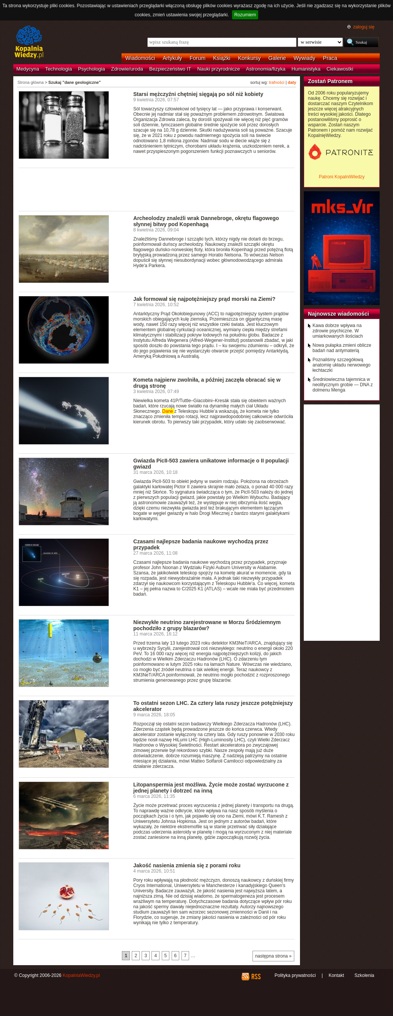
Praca (330, 58)
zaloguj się (363, 27)
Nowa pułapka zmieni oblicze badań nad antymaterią (342, 348)
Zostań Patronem (330, 81)
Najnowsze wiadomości (338, 314)
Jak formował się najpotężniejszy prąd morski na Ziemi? (204, 299)
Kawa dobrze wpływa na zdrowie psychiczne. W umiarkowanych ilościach (338, 331)
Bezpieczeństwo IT (170, 69)
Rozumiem (245, 14)
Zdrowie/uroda (127, 69)
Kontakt (336, 975)
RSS (255, 976)
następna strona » (273, 956)
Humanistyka (306, 69)
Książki (221, 58)
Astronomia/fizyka (266, 69)
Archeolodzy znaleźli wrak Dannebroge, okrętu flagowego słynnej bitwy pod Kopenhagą (206, 221)
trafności (276, 82)
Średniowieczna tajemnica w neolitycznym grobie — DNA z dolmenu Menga (343, 385)
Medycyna (27, 69)
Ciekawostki (340, 69)
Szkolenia (364, 975)
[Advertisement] (157, 189)
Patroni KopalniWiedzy (342, 176)
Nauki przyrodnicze (218, 69)
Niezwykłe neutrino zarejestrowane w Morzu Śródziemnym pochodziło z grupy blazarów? (207, 625)
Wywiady (304, 58)
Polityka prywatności (295, 975)
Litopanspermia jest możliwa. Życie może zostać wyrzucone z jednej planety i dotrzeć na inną (211, 788)
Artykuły (172, 58)
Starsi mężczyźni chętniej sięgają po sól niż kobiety (198, 94)
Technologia (58, 69)
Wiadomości (140, 58)
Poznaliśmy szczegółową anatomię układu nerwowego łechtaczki (342, 365)
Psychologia (91, 69)
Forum (198, 58)
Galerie (277, 58)
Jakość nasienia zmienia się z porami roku (186, 865)
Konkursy (249, 58)
